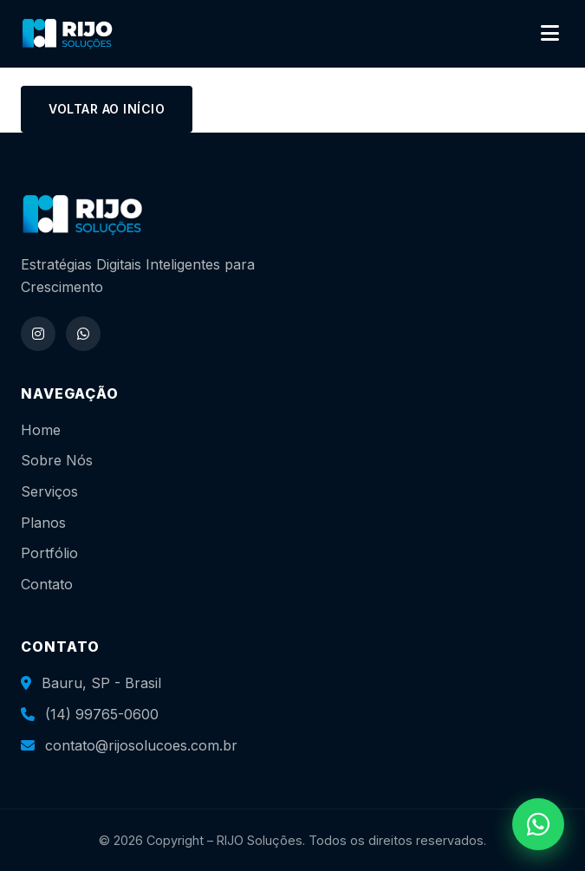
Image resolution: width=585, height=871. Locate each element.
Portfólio (49, 553)
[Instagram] (38, 333)
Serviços (49, 491)
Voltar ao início (107, 108)
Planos (43, 522)
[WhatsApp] (83, 333)
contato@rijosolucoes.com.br (141, 745)
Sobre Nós (57, 460)
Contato (47, 584)
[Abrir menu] (550, 34)
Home (41, 430)
